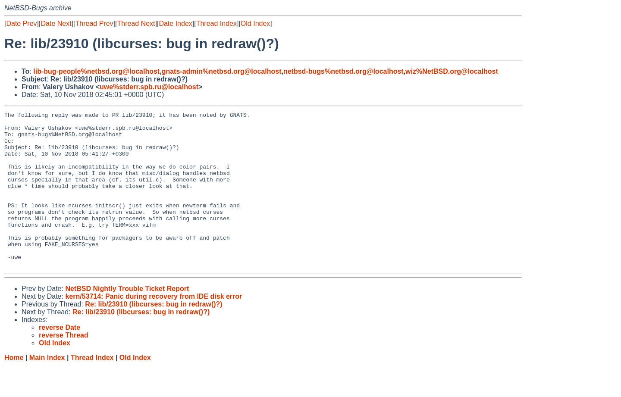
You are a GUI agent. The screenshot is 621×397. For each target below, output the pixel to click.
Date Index (175, 23)
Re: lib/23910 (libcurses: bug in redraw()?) (153, 335)
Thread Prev (94, 23)
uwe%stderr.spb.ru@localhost (149, 87)
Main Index (47, 388)
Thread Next (136, 23)
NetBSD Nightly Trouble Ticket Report (127, 319)
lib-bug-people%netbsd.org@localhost (96, 71)
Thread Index (216, 23)
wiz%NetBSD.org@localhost (451, 71)
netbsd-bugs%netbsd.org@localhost (343, 71)
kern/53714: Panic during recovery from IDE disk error (153, 327)
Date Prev (21, 23)
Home (13, 388)
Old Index (255, 23)
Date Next (56, 23)
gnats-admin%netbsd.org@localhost (222, 71)
